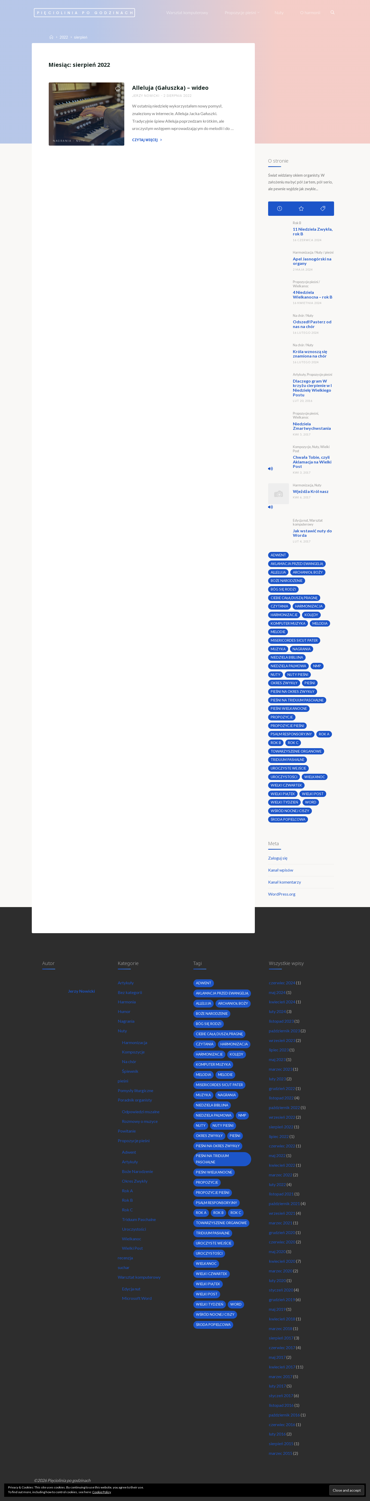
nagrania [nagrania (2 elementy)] (302, 649)
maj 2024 (277, 992)
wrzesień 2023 (282, 1040)
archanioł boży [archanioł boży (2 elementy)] (308, 572)
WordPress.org (281, 893)
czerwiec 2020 (282, 1241)
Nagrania (62, 140)
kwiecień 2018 (282, 1318)
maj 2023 (277, 1059)
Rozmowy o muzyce (140, 1121)
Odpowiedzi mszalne (140, 1111)
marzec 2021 (280, 1222)
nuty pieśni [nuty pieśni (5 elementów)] (297, 674)
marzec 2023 (280, 1069)
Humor (124, 1011)
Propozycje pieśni (305, 282)
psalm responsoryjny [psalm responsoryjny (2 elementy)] (291, 734)
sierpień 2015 (281, 1443)
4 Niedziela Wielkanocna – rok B (312, 294)
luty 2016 (277, 1433)
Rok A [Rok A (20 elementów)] (324, 734)
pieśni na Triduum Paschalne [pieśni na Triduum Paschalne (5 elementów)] (297, 700)
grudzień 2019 (282, 1299)
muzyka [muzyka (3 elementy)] (278, 649)
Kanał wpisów (280, 869)
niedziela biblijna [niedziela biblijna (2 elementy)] (287, 657)
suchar (124, 1267)
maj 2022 (277, 1155)
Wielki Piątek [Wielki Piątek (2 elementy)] (283, 794)
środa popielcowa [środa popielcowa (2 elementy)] (288, 819)
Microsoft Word (137, 1298)
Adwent (129, 1151)
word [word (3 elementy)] (310, 802)
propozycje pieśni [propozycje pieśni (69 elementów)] (287, 726)
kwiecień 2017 (282, 1366)
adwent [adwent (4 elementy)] (278, 555)
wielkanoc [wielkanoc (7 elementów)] (314, 777)
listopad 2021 (281, 1193)
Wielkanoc (301, 286)
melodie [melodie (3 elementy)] (278, 632)
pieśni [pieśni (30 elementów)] (310, 683)
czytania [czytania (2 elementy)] (279, 606)
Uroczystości (134, 1228)
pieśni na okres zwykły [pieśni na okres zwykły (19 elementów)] (292, 691)
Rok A (127, 1190)
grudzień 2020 (282, 1232)
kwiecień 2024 (282, 1001)
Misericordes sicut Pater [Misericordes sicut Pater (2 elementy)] (294, 640)
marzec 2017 (280, 1376)
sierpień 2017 (281, 1337)
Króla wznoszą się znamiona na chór (310, 354)
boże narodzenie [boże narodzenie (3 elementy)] (287, 581)
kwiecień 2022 (282, 1165)
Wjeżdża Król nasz (311, 491)
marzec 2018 (280, 1328)
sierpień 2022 (281, 1126)
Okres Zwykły (134, 1180)
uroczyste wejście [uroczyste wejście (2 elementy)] (288, 768)
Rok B (297, 223)
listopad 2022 (281, 1097)
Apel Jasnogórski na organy (312, 261)
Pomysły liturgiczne (135, 1090)
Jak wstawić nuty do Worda (312, 533)
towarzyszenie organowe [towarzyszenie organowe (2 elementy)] (296, 751)
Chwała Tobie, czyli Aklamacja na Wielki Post (312, 462)
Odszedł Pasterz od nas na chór (312, 324)
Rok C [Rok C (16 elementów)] (293, 743)
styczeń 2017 (281, 1395)
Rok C (127, 1209)
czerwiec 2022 (282, 1145)
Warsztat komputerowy (308, 522)
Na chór (298, 315)
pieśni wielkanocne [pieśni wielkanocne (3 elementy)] (289, 708)
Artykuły (299, 374)
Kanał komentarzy (284, 881)
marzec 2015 (280, 1453)
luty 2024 (277, 1011)
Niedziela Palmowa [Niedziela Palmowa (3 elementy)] (288, 666)
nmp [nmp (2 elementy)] (317, 666)
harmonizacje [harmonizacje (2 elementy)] (284, 615)
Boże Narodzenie (137, 1171)
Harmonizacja (303, 252)
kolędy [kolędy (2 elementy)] (311, 615)
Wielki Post (132, 1248)
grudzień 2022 (282, 1088)
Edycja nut (300, 520)
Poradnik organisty (135, 1099)
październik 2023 (284, 1030)
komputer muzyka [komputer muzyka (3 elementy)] (288, 623)
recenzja (125, 1257)
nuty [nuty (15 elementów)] (275, 674)
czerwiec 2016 (282, 1424)
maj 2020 (277, 1251)
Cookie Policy (101, 1492)
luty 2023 (277, 1078)
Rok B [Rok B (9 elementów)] (276, 743)
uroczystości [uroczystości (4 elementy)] (284, 777)
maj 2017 (277, 1357)
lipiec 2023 (279, 1049)
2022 (64, 37)
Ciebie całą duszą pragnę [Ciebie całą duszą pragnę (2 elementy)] (294, 598)
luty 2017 (277, 1385)
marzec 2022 (280, 1174)
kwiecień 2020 (282, 1261)
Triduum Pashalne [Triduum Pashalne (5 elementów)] (287, 760)
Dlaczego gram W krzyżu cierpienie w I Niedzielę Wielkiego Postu (312, 387)
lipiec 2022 (279, 1136)
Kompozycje (302, 447)
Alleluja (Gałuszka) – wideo (170, 87)
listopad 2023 (281, 1020)
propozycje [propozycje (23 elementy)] (282, 717)
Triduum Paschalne (139, 1219)
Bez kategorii (130, 992)
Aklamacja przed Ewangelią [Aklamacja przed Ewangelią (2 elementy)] (297, 564)
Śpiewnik (130, 1071)
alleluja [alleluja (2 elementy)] (278, 572)
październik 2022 (284, 1107)
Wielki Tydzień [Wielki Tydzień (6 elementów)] (284, 802)
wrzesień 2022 (282, 1117)
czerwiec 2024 (282, 982)
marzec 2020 (280, 1270)
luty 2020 (277, 1280)
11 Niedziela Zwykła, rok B (313, 231)
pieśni (329, 252)
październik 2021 (284, 1203)
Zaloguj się (277, 857)
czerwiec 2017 (282, 1347)
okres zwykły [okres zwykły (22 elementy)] (284, 683)
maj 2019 (277, 1309)
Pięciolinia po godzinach (85, 12)
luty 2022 (277, 1184)
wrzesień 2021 (282, 1213)
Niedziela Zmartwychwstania (312, 426)
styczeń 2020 (281, 1289)
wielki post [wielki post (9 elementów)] (313, 794)
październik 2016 (284, 1414)
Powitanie (127, 1130)
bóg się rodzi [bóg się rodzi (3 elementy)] (283, 589)
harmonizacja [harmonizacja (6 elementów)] (309, 606)
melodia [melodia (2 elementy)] (320, 623)
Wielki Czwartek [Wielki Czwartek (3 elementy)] (286, 785)
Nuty (80, 140)
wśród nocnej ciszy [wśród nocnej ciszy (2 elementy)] (290, 811)
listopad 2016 (281, 1405)
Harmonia (127, 1001)
